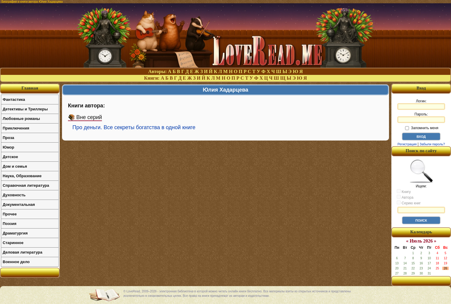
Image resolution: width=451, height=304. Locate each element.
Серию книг (409, 202)
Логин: (421, 104)
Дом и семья (15, 166)
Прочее (10, 214)
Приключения (16, 128)
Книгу (404, 191)
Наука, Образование (22, 176)
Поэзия (9, 223)
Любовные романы (21, 118)
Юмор (8, 147)
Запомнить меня (421, 128)
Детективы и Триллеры (25, 109)
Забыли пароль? (432, 144)
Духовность (14, 195)
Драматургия (15, 233)
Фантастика (14, 99)
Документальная (19, 204)
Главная (29, 88)
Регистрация (406, 144)
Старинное (13, 242)
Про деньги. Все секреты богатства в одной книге (133, 127)
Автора (405, 197)
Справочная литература (26, 185)
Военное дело (16, 262)
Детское (10, 157)
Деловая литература (22, 252)
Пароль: (421, 117)
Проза (8, 137)
